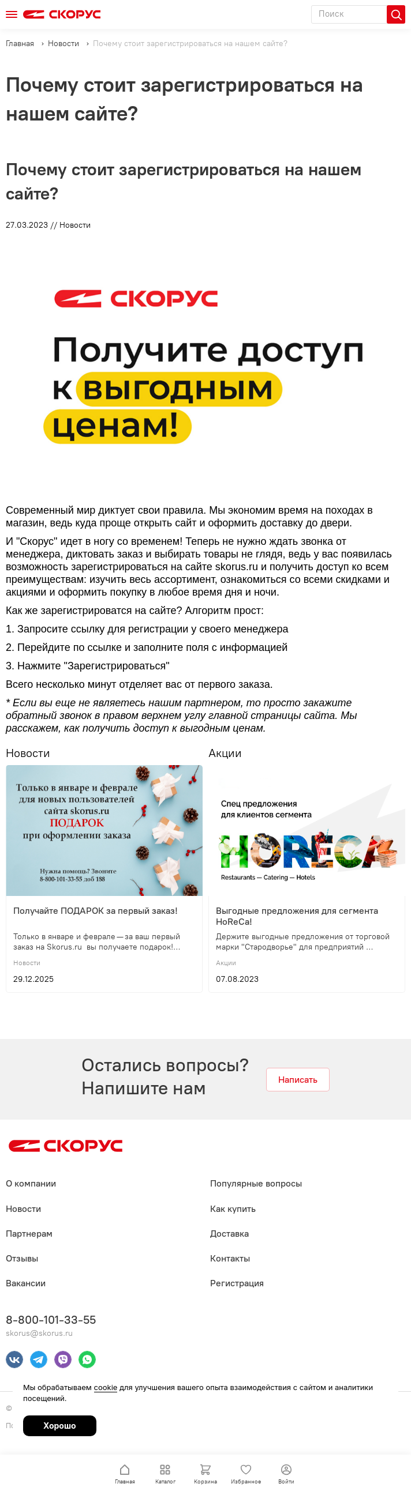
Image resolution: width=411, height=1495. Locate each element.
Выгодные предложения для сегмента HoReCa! (298, 916)
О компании (31, 1183)
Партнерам (29, 1233)
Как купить (233, 1208)
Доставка (229, 1233)
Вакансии (26, 1283)
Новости (28, 753)
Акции (225, 753)
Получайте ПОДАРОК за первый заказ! (95, 910)
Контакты (230, 1258)
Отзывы (22, 1258)
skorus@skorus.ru (39, 1333)
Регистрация (237, 1283)
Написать (297, 1079)
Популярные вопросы (256, 1183)
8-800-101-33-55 (51, 1320)
